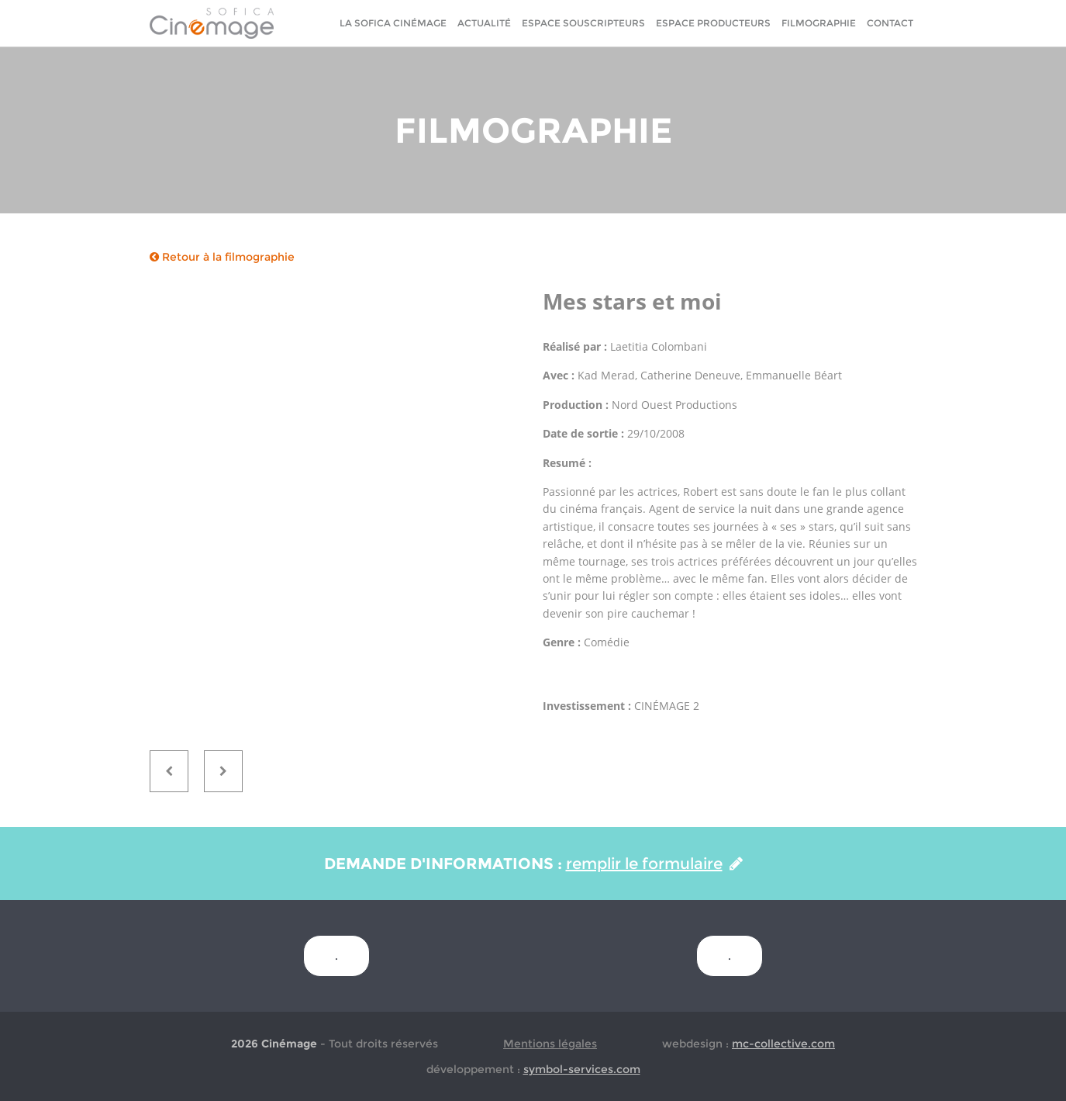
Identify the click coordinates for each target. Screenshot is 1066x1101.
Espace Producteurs (713, 23)
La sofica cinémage (393, 23)
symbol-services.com (581, 1069)
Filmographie (818, 23)
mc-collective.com (783, 1044)
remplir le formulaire (654, 863)
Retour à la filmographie (222, 257)
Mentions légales (550, 1044)
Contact (890, 23)
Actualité (484, 23)
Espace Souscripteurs (583, 23)
